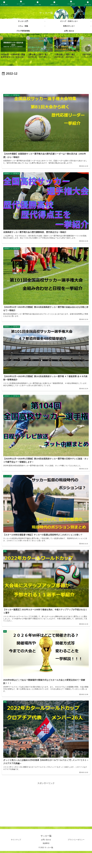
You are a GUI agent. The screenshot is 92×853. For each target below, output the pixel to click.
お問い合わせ (46, 842)
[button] (88, 49)
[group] (13, 48)
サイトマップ (16, 842)
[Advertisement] (46, 83)
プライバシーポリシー (76, 842)
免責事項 (46, 845)
